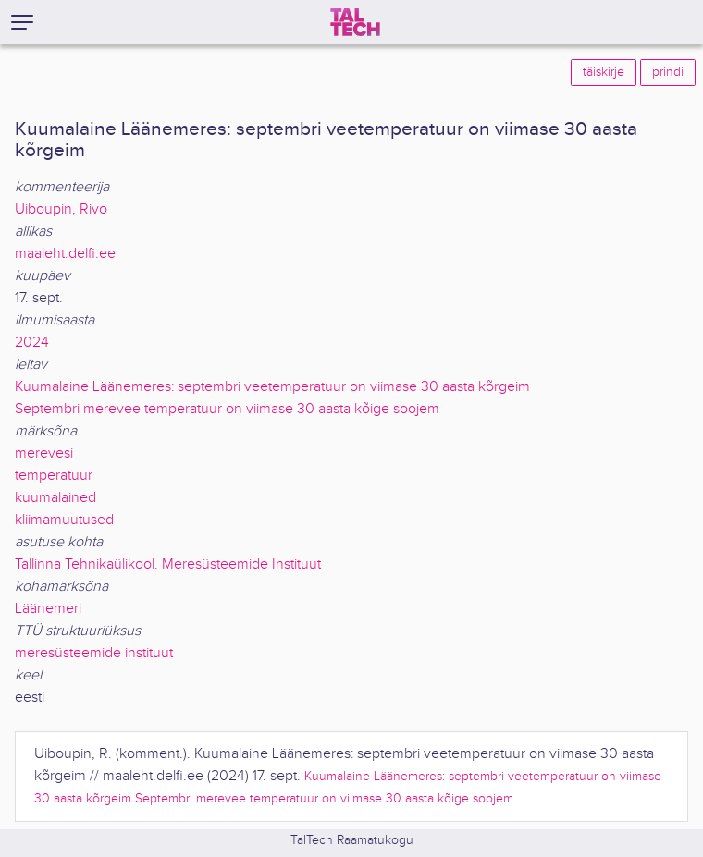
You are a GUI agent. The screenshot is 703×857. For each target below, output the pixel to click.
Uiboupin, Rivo (61, 209)
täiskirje (603, 72)
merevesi (44, 453)
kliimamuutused (64, 520)
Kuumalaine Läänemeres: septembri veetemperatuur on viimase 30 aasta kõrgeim (272, 387)
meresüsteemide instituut (94, 653)
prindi (668, 72)
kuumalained (55, 498)
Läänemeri (48, 609)
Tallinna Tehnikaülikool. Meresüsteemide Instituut (168, 564)
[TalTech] (355, 22)
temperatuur (53, 475)
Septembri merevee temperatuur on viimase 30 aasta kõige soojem (227, 409)
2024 (32, 342)
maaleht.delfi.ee (65, 254)
